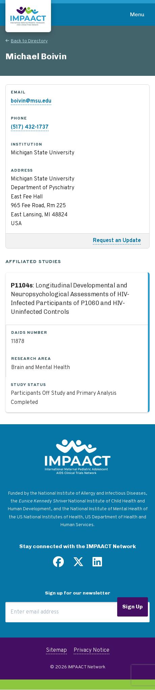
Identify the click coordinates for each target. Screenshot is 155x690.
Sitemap (56, 650)
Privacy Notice (91, 650)
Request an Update (117, 240)
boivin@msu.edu (31, 101)
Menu (137, 14)
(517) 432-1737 (30, 127)
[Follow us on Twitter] (78, 564)
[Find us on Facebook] (58, 564)
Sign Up (132, 606)
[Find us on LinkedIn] (97, 564)
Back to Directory (29, 41)
